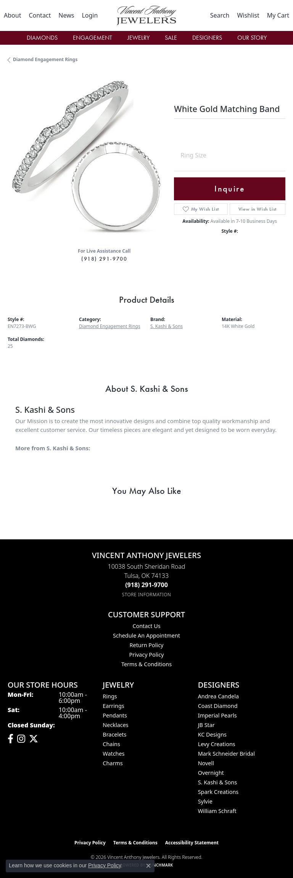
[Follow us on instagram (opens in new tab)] (21, 738)
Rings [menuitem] (110, 696)
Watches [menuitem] (113, 753)
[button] (90, 15)
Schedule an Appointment (146, 635)
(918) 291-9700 (104, 258)
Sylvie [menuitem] (205, 801)
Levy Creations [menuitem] (216, 744)
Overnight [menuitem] (211, 772)
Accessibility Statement (192, 842)
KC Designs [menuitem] (212, 734)
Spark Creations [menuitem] (218, 791)
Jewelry (138, 38)
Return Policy (147, 645)
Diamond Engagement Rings (45, 59)
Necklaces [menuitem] (115, 725)
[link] (12, 15)
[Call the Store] (146, 585)
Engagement (92, 38)
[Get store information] (146, 594)
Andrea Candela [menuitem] (218, 696)
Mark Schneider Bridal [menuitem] (226, 753)
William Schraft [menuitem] (217, 811)
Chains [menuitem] (111, 744)
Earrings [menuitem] (113, 705)
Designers (207, 38)
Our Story (252, 38)
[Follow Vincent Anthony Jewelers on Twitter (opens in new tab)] (33, 738)
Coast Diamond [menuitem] (218, 705)
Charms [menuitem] (112, 763)
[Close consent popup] (148, 865)
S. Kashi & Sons (166, 326)
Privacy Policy (146, 654)
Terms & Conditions (146, 664)
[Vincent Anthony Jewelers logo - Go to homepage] (146, 15)
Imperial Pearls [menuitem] (217, 715)
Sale (171, 38)
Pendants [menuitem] (115, 715)
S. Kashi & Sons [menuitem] (217, 782)
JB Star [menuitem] (206, 725)
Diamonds (42, 38)
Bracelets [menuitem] (114, 734)
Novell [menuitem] (206, 763)
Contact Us (146, 626)
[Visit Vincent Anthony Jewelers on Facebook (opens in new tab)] (10, 738)
